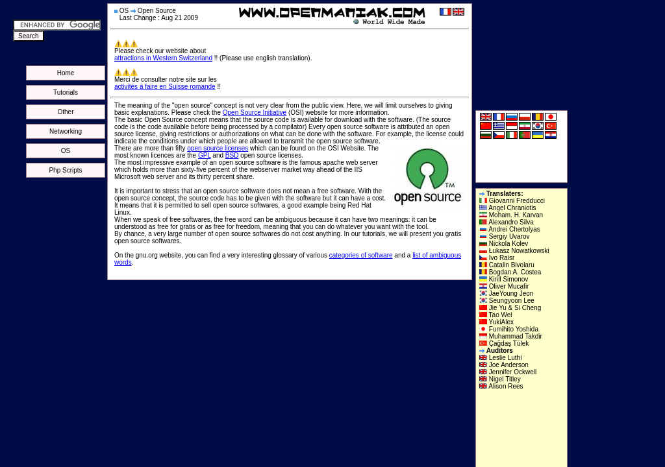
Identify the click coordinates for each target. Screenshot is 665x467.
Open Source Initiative (254, 112)
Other (65, 111)
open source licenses (217, 148)
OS (65, 150)
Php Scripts (65, 170)
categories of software (361, 255)
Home (66, 73)
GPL (204, 155)
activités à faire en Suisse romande (165, 86)
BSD (232, 155)
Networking (65, 131)
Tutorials (65, 92)
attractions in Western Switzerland (163, 58)
